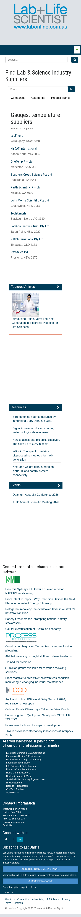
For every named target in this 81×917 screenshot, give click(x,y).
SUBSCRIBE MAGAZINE (40, 881)
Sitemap (18, 902)
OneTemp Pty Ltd (22, 161)
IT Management (14, 782)
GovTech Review (15, 789)
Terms (7, 902)
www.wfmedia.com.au (14, 822)
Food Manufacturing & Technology (23, 759)
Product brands (60, 97)
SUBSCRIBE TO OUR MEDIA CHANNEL (40, 869)
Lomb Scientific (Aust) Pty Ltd (30, 226)
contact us (8, 892)
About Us (9, 899)
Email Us (7, 825)
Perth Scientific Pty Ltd (26, 187)
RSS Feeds (53, 899)
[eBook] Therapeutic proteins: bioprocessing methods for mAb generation (33, 455)
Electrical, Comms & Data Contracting (25, 753)
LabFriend (17, 135)
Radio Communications (18, 772)
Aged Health (12, 792)
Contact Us (23, 899)
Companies (18, 97)
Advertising (38, 899)
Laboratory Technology (18, 762)
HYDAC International (24, 148)
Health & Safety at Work (18, 776)
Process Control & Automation (21, 769)
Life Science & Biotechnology (21, 766)
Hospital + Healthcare (17, 786)
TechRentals (19, 213)
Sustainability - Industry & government (25, 779)
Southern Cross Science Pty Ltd (31, 174)
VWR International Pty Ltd (27, 239)
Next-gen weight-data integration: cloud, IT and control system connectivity (34, 471)
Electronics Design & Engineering (23, 756)
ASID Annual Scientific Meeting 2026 (36, 502)
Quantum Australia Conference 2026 (36, 494)
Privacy (66, 899)
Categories (38, 97)
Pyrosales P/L (20, 252)
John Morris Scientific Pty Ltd (30, 200)
